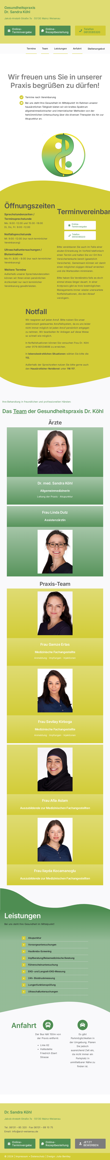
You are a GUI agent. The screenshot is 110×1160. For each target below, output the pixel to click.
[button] (55, 938)
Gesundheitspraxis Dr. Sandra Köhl (19, 10)
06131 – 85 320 (18, 1127)
